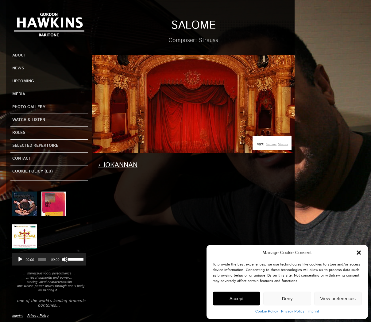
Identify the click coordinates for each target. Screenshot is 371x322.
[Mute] (65, 259)
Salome (271, 144)
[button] (359, 253)
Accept (237, 298)
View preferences (338, 298)
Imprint (313, 311)
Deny (287, 298)
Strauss (283, 144)
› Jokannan (117, 165)
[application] (49, 259)
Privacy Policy (292, 311)
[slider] (42, 259)
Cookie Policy (266, 311)
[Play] (20, 259)
